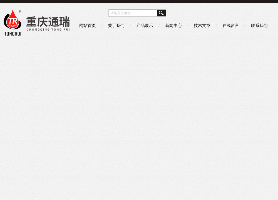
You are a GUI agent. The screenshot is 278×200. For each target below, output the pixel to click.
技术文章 (202, 25)
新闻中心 (173, 25)
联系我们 (259, 25)
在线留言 (230, 25)
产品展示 (144, 25)
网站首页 (87, 25)
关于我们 (116, 25)
